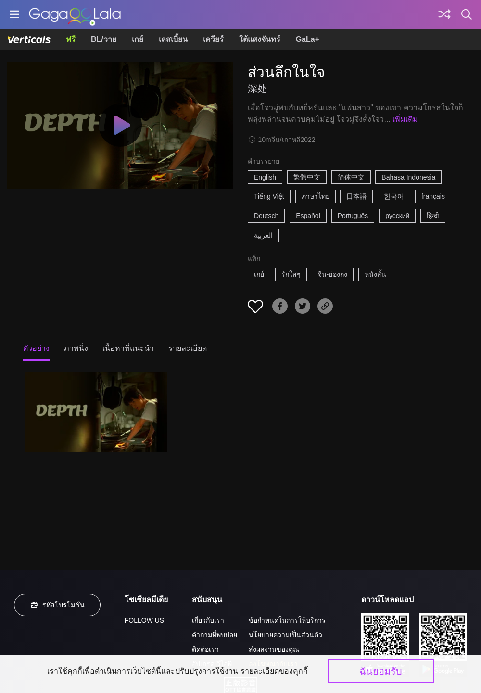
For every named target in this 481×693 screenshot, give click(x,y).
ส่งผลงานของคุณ (274, 649)
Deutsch (266, 215)
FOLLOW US (144, 620)
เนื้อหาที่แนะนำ (128, 348)
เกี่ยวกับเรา (208, 620)
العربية (263, 235)
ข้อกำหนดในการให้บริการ (287, 620)
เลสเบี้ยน (173, 39)
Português (353, 215)
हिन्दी (433, 215)
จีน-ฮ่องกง (333, 274)
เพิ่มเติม (405, 119)
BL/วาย (103, 39)
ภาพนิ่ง (76, 348)
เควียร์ (213, 39)
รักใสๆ (291, 274)
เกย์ (137, 39)
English (265, 177)
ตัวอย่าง (36, 348)
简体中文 (351, 177)
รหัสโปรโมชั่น (57, 605)
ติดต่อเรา (205, 649)
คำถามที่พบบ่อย (214, 635)
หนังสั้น (375, 274)
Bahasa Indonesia (408, 177)
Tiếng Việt (269, 196)
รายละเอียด (187, 348)
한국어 (394, 196)
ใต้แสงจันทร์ (259, 39)
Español (308, 215)
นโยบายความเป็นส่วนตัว (285, 635)
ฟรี (71, 39)
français (433, 196)
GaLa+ (307, 39)
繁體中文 (306, 177)
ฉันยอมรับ (380, 671)
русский (397, 215)
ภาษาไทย (315, 196)
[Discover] (444, 14)
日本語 (356, 196)
